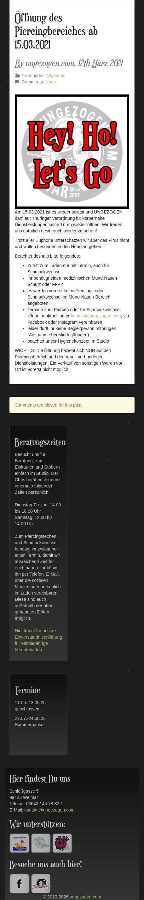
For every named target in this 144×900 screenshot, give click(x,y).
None (50, 81)
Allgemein (55, 75)
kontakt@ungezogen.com (96, 315)
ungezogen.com (85, 896)
